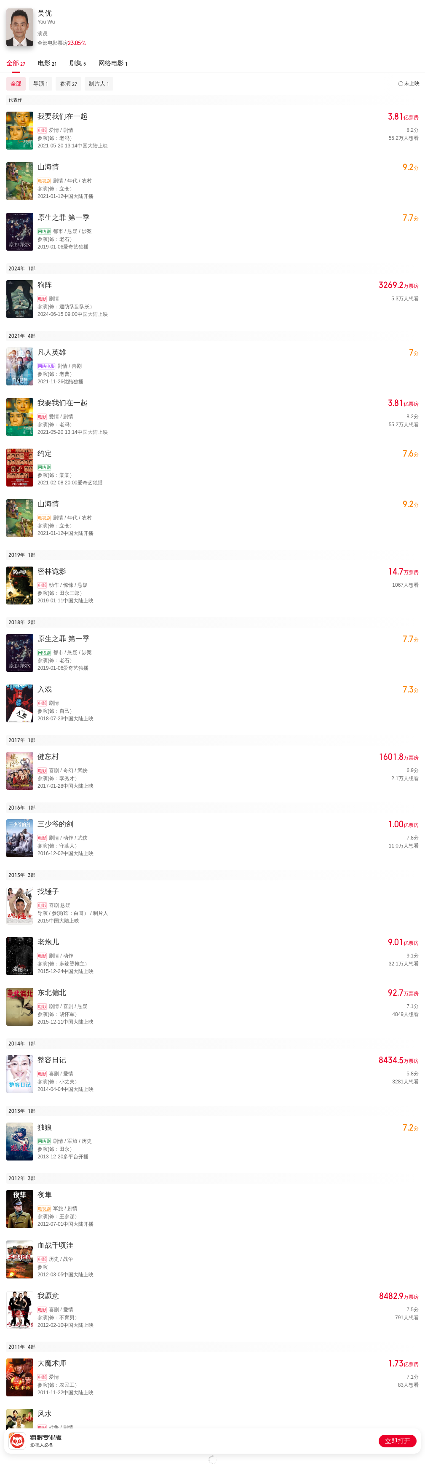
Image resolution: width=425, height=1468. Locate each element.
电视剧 (44, 181)
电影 (42, 130)
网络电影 (46, 366)
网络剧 (44, 231)
